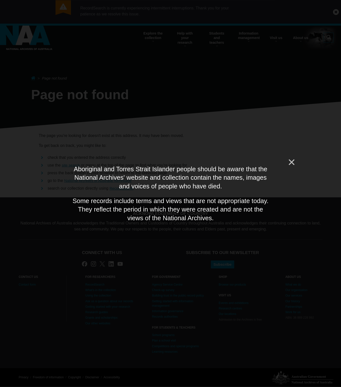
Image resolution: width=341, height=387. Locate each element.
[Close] (291, 162)
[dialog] (170, 193)
